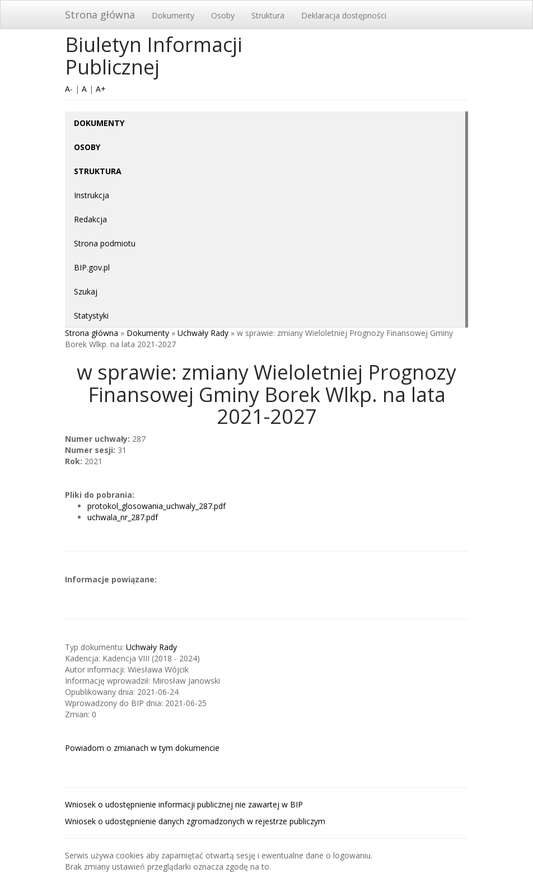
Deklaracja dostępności (343, 15)
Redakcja (90, 219)
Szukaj (85, 291)
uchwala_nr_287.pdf (122, 517)
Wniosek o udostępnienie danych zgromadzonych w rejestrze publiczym (195, 821)
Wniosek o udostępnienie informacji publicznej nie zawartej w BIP (184, 804)
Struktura (267, 15)
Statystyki (91, 315)
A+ (101, 88)
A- (69, 88)
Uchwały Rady (202, 333)
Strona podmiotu (104, 243)
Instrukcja (91, 195)
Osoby (223, 15)
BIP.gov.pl (92, 267)
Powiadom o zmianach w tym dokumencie (142, 747)
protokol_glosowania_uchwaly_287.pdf (156, 506)
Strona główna (100, 14)
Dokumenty (173, 15)
